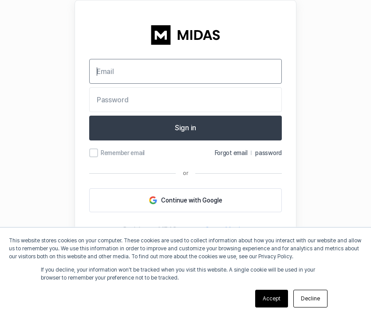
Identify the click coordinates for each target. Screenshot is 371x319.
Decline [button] (310, 299)
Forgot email (231, 152)
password (268, 152)
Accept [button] (271, 299)
